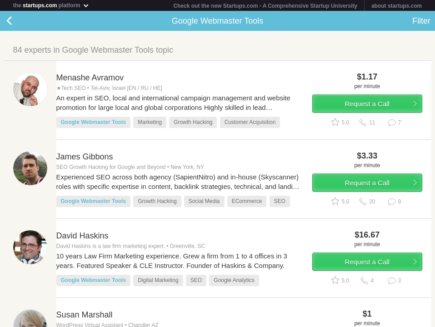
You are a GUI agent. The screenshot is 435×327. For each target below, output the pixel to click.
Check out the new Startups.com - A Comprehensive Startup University (265, 6)
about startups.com (396, 6)
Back (18, 21)
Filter (421, 20)
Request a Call (367, 104)
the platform (51, 5)
